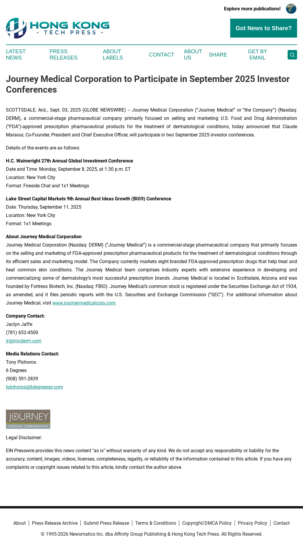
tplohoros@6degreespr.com (34, 387)
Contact (161, 55)
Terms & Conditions (155, 523)
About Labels (113, 55)
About (19, 523)
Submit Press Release (106, 523)
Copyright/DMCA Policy (207, 523)
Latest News (15, 55)
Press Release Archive (55, 523)
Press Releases (63, 55)
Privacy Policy (252, 523)
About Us (193, 55)
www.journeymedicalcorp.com (83, 303)
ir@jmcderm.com (23, 341)
